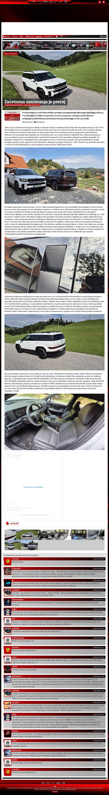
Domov (6, 36)
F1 (21, 36)
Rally (39, 36)
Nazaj (103, 36)
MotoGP (30, 36)
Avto (15, 36)
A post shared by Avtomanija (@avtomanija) (33, 515)
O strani (48, 36)
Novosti (14, 54)
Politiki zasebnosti (71, 789)
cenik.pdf (13, 523)
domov (6, 54)
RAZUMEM (55, 791)
